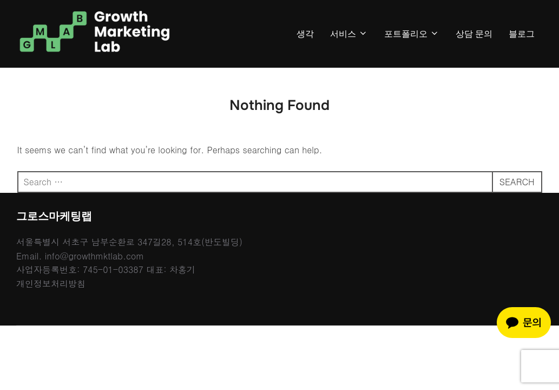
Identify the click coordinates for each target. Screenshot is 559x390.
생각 (305, 34)
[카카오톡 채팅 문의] (524, 322)
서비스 (349, 34)
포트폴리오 (411, 34)
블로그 (522, 34)
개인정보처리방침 (51, 283)
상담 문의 (474, 34)
